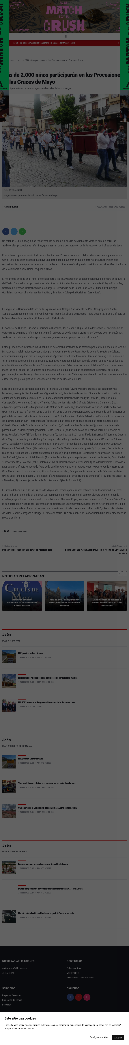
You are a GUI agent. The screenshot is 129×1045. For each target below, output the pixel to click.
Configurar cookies (99, 1037)
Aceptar (118, 1037)
